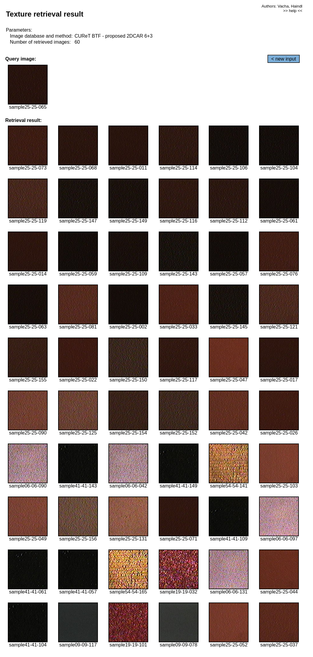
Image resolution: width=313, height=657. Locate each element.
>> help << (292, 10)
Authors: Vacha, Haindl (281, 6)
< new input (283, 58)
